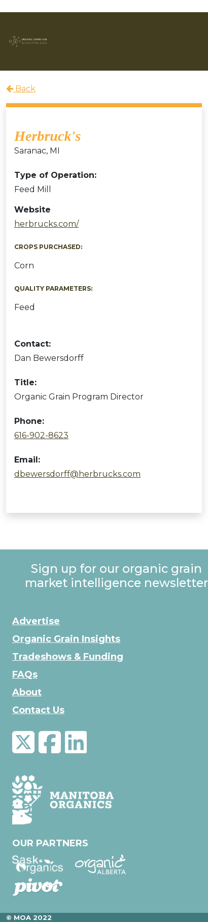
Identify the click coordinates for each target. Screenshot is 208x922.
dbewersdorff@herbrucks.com (77, 474)
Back (21, 89)
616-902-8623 (41, 435)
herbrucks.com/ (46, 224)
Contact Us (38, 710)
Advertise (36, 621)
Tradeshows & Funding (67, 656)
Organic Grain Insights (66, 638)
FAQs (25, 674)
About (27, 692)
